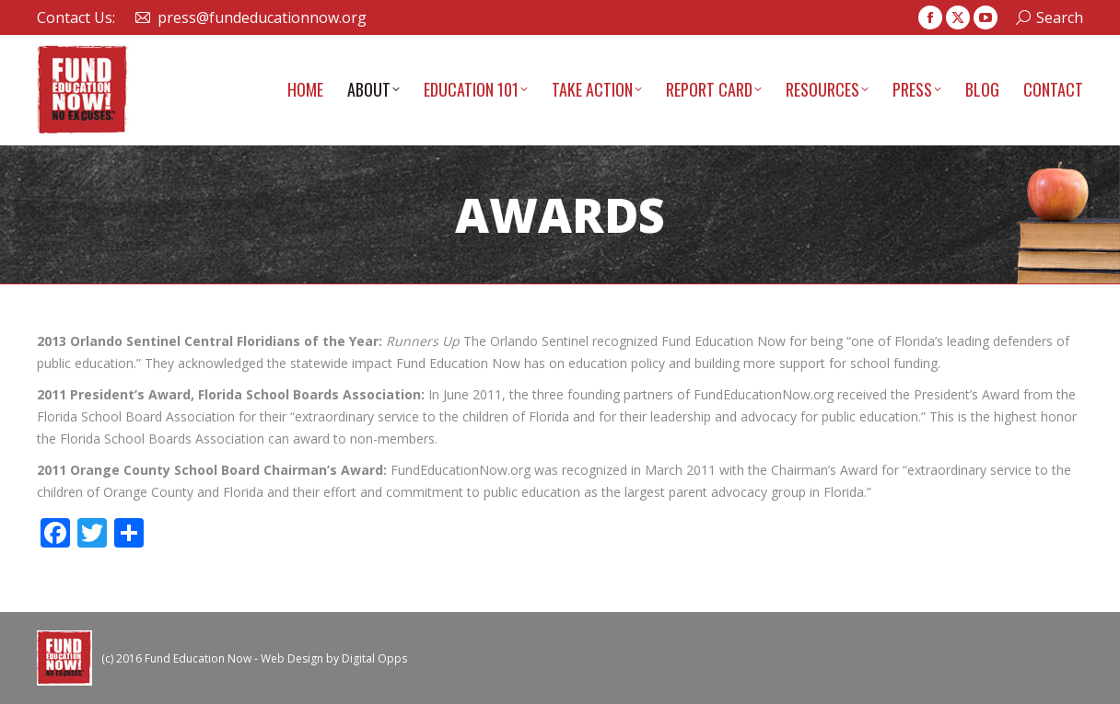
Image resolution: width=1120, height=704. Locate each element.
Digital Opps (374, 658)
